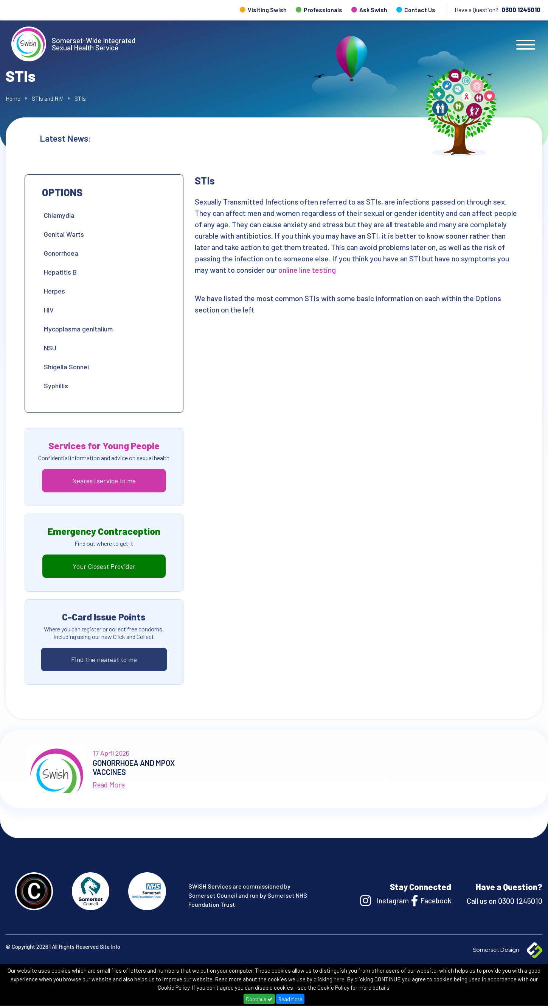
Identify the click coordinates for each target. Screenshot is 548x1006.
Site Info (110, 946)
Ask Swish (373, 9)
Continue (259, 999)
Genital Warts (64, 234)
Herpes (54, 291)
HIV (49, 310)
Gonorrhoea (61, 253)
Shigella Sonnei (67, 366)
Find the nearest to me (104, 659)
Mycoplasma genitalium (78, 329)
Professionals (323, 9)
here (339, 979)
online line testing (307, 269)
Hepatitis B (60, 272)
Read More (290, 999)
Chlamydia (59, 215)
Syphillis (56, 385)
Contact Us (419, 9)
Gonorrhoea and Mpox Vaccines (319, 138)
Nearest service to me (104, 480)
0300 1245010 (520, 9)
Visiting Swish (267, 9)
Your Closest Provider (104, 566)
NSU (50, 348)
